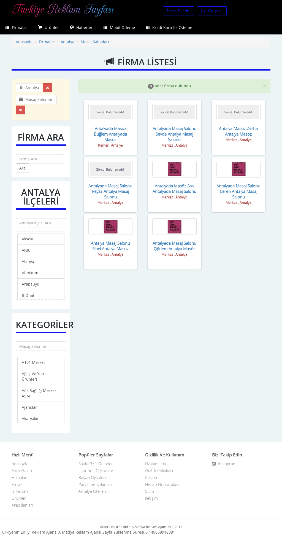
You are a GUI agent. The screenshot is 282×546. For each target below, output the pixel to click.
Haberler (81, 27)
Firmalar (16, 27)
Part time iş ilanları (95, 484)
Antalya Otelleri (92, 491)
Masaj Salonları (95, 41)
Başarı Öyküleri (92, 477)
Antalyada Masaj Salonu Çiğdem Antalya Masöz (174, 245)
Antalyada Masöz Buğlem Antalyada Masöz (110, 134)
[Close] (264, 85)
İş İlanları (20, 491)
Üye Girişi (211, 10)
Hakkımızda (155, 463)
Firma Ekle (178, 10)
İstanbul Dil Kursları (96, 470)
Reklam (151, 477)
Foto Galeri (22, 470)
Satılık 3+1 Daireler (95, 463)
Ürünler (48, 27)
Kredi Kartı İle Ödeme (169, 27)
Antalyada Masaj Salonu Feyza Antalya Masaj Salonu (110, 191)
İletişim (151, 498)
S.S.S (149, 491)
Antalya (67, 41)
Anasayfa (24, 41)
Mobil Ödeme (119, 27)
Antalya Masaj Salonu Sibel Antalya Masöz (110, 245)
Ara (22, 168)
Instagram (224, 463)
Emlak (17, 484)
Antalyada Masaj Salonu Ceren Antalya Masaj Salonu (238, 191)
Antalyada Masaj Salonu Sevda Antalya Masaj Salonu (174, 134)
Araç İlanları (22, 505)
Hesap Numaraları (162, 484)
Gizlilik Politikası (159, 470)
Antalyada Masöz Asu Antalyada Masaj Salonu (174, 188)
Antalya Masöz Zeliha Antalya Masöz (238, 131)
